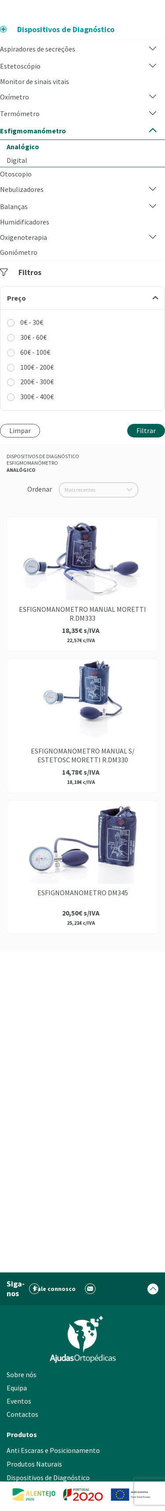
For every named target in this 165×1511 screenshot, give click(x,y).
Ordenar (39, 489)
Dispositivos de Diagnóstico (43, 456)
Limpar (20, 430)
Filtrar (146, 430)
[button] (152, 49)
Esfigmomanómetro (32, 463)
